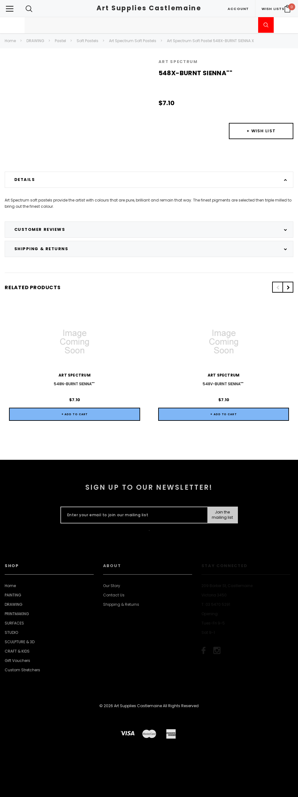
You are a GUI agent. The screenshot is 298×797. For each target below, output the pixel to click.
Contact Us (114, 595)
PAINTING (13, 595)
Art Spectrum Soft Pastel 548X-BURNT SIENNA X (210, 40)
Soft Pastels (87, 40)
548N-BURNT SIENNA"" (75, 383)
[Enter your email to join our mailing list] (133, 515)
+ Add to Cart (74, 414)
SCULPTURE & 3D (20, 641)
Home (10, 40)
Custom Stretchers (22, 670)
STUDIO (11, 632)
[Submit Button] (222, 515)
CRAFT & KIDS (17, 651)
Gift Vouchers (17, 660)
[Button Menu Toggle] (9, 8)
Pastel (60, 40)
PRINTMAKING (17, 613)
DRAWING (35, 40)
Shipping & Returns (121, 604)
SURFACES (14, 623)
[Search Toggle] (29, 8)
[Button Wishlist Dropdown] (261, 131)
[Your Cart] (287, 8)
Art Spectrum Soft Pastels (132, 40)
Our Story (111, 585)
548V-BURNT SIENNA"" (223, 383)
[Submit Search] (266, 25)
